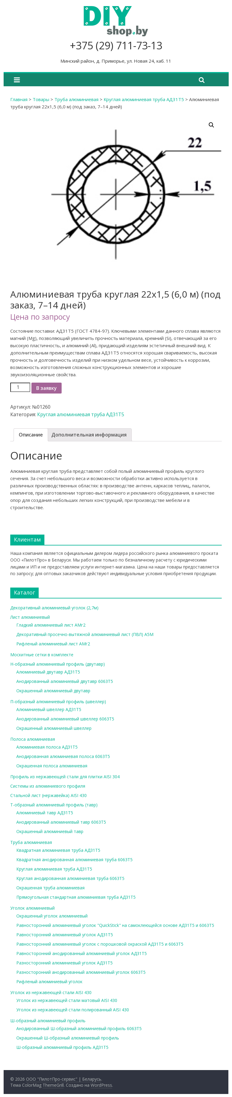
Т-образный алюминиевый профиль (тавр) (54, 805)
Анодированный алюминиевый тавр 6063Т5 (61, 822)
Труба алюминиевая (76, 99)
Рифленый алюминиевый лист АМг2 (53, 644)
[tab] (31, 435)
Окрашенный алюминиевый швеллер (54, 728)
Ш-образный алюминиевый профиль (47, 1020)
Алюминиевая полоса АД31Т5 (47, 747)
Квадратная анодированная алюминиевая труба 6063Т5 (74, 859)
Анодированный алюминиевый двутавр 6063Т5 (64, 681)
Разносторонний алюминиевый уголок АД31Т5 (64, 963)
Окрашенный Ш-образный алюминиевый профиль (67, 1038)
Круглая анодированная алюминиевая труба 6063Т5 (70, 878)
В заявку (46, 388)
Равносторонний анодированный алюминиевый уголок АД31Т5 (81, 953)
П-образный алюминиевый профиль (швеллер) (58, 701)
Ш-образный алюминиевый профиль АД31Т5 (62, 1047)
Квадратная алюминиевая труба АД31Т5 (58, 850)
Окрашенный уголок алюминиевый (52, 916)
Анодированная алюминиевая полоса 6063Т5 (63, 756)
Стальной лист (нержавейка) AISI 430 (48, 795)
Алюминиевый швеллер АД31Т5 (48, 709)
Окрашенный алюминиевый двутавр (53, 690)
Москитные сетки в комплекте (41, 654)
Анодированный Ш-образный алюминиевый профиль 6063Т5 (79, 1028)
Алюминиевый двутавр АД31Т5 (48, 672)
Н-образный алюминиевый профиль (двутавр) (57, 664)
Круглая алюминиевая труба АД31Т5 (144, 99)
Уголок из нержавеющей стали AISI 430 (51, 992)
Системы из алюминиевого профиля (47, 786)
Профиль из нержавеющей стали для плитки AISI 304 (65, 776)
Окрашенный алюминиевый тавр (49, 831)
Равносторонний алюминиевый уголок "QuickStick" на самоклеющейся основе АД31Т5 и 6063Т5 (115, 925)
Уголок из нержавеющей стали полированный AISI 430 (72, 1010)
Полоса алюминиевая (32, 739)
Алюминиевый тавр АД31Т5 (44, 812)
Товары (41, 99)
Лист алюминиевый (30, 617)
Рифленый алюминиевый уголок (49, 981)
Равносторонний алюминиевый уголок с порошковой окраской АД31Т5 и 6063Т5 (99, 944)
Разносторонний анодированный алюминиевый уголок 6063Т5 (81, 972)
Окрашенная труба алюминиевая (50, 888)
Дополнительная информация (89, 434)
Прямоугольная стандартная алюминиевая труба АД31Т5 (76, 897)
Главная (18, 99)
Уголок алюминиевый (32, 908)
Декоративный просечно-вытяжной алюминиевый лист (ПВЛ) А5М (84, 634)
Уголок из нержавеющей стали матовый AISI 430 (66, 1000)
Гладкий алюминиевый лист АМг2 (50, 625)
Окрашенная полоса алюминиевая (51, 766)
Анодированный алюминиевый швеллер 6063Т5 (65, 719)
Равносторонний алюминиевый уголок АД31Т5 (64, 934)
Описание (31, 434)
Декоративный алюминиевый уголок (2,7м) (54, 608)
